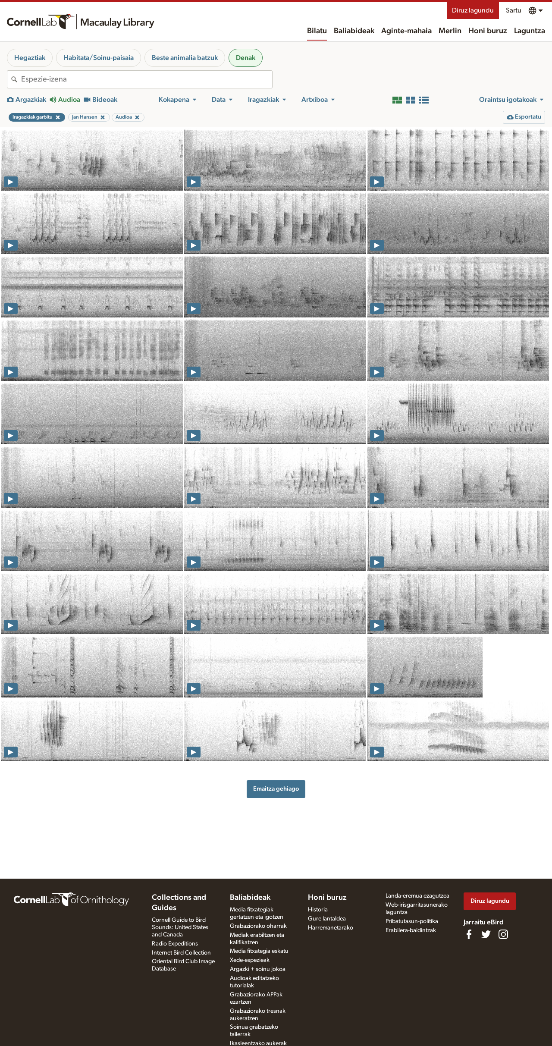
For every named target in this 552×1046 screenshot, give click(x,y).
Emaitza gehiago (276, 788)
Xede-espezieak (250, 960)
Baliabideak (354, 31)
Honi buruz (487, 31)
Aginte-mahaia (406, 31)
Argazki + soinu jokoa (257, 969)
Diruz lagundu (473, 10)
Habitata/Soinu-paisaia (98, 57)
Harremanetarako (330, 928)
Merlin (450, 31)
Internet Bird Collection (181, 953)
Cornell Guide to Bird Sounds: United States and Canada (180, 927)
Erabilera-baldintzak (411, 930)
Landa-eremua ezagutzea (417, 896)
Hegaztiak (29, 57)
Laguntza (529, 31)
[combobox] (146, 79)
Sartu (513, 10)
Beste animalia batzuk (185, 57)
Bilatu (317, 31)
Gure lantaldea (327, 919)
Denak (245, 57)
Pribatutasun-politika (412, 921)
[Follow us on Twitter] (486, 934)
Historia (318, 910)
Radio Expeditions (175, 944)
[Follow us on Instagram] (503, 934)
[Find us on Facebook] (469, 934)
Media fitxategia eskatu (259, 951)
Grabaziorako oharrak (258, 926)
